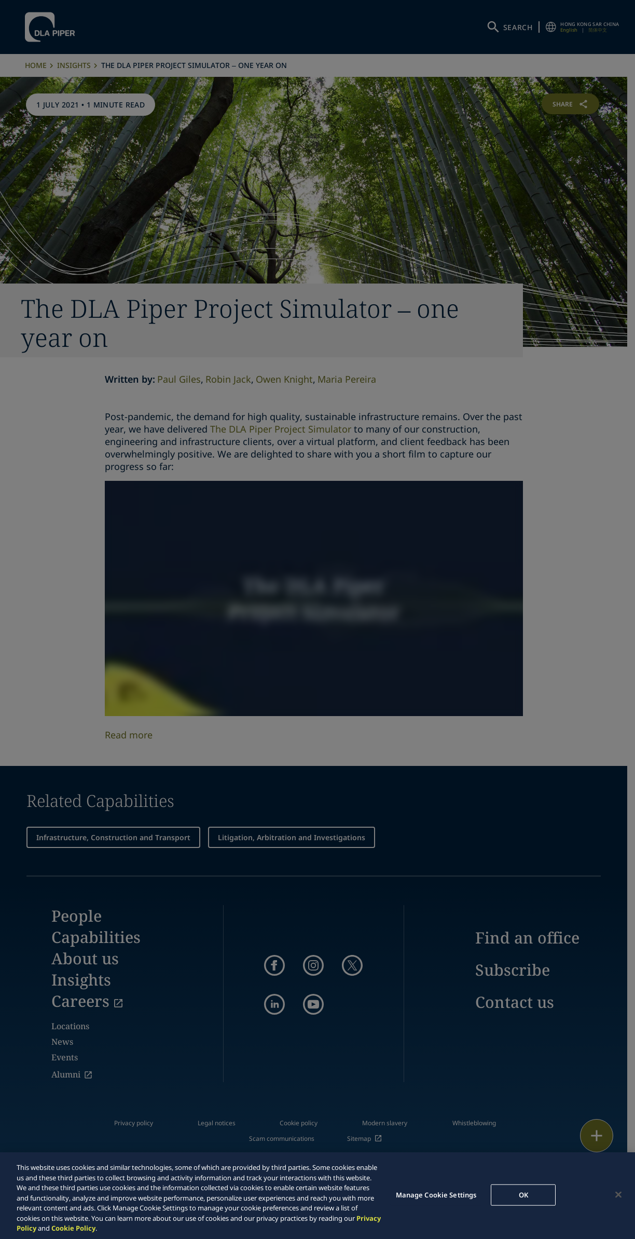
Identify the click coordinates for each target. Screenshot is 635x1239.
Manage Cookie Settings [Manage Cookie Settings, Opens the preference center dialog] (436, 1194)
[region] (317, 1195)
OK (523, 1194)
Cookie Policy (73, 1228)
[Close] (618, 1194)
